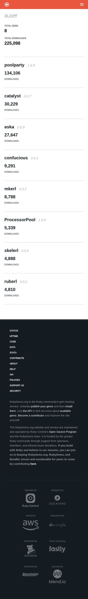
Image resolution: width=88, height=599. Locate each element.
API (11, 374)
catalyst (17, 95)
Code (13, 341)
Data (13, 347)
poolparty (19, 64)
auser (10, 15)
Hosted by (32, 515)
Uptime (14, 336)
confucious (21, 157)
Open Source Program (62, 431)
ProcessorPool (25, 219)
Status (14, 330)
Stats (13, 352)
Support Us (17, 385)
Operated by (32, 491)
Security (15, 391)
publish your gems (42, 406)
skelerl (16, 250)
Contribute (17, 358)
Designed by (58, 490)
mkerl (15, 188)
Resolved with (57, 515)
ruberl (15, 281)
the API (27, 410)
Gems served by (57, 541)
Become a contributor (31, 415)
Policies (15, 380)
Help (13, 369)
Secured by (58, 566)
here (33, 463)
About (14, 363)
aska (14, 126)
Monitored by (31, 541)
